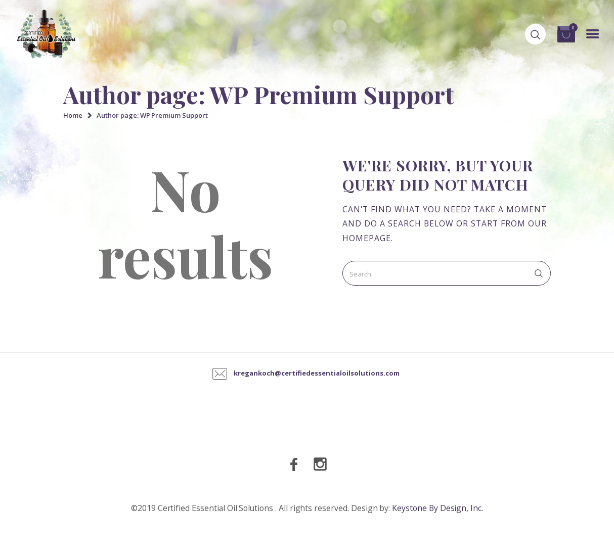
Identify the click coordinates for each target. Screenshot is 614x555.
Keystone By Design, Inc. (437, 508)
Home (72, 115)
